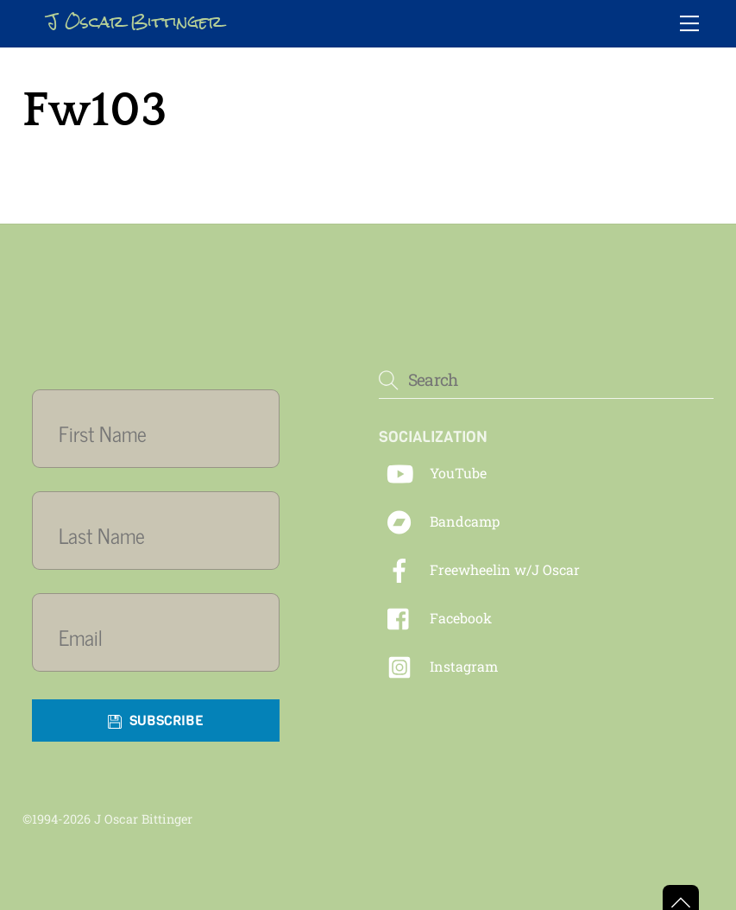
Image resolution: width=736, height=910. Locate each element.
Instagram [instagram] (438, 666)
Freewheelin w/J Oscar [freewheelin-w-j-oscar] (479, 569)
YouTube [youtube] (433, 473)
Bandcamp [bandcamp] (439, 521)
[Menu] (689, 23)
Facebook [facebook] (435, 618)
